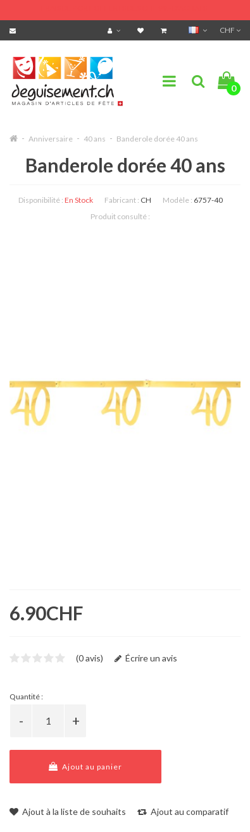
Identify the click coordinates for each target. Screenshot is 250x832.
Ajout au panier (85, 766)
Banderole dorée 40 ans (157, 138)
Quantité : (26, 696)
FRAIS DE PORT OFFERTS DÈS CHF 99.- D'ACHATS (124, 8)
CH (146, 200)
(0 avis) (89, 658)
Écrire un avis (146, 658)
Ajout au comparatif (182, 811)
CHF (230, 30)
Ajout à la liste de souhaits (67, 811)
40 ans (95, 138)
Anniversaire (50, 138)
